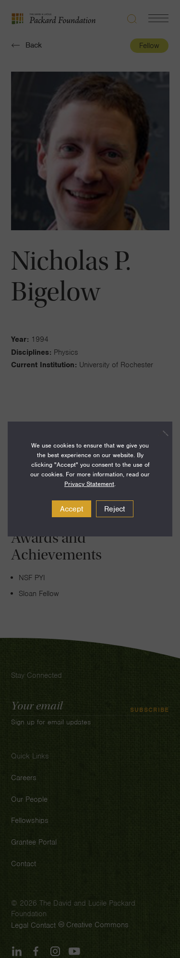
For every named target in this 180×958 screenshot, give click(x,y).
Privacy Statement (89, 484)
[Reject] (160, 433)
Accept (72, 509)
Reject (114, 509)
